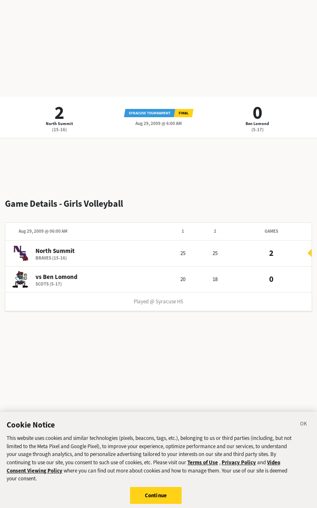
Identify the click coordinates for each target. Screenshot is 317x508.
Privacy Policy (239, 465)
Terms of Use (202, 465)
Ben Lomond (257, 123)
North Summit (59, 123)
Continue (156, 497)
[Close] (304, 427)
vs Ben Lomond (56, 277)
